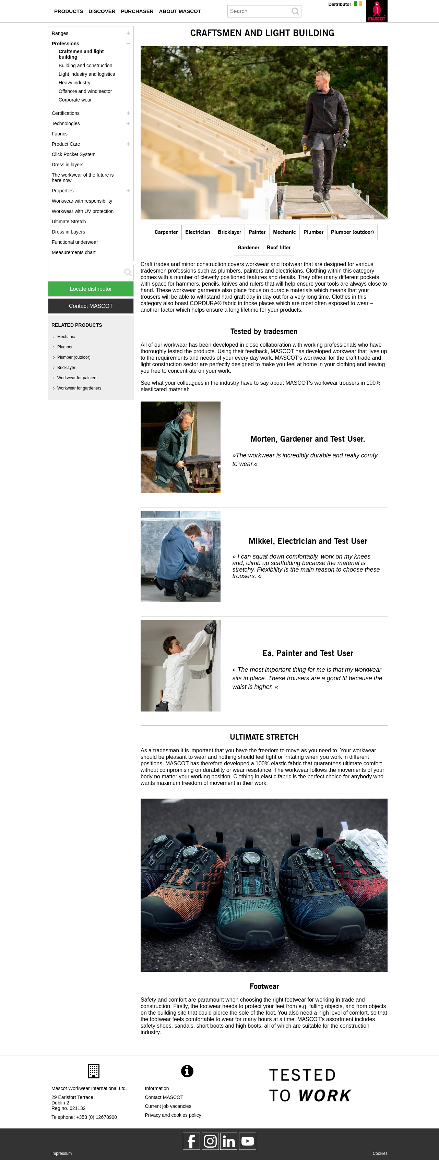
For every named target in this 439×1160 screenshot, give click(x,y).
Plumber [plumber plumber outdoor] (313, 231)
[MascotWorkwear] (191, 1141)
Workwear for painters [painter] (77, 377)
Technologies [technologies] (66, 123)
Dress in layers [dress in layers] (68, 164)
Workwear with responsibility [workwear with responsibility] (82, 201)
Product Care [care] (66, 144)
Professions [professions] (65, 43)
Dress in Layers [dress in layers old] (68, 232)
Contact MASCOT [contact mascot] (164, 1097)
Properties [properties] (63, 190)
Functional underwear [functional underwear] (75, 242)
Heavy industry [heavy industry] (75, 82)
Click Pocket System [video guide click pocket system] (74, 154)
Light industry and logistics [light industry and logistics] (87, 74)
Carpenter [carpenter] (166, 231)
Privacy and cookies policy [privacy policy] (173, 1115)
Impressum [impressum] (61, 1153)
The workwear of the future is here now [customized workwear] (83, 177)
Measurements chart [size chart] (74, 252)
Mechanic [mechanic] (284, 231)
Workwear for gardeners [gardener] (79, 388)
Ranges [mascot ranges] (60, 33)
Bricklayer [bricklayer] (229, 231)
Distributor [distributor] (340, 4)
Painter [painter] (257, 231)
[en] (377, 11)
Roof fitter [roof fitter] (278, 247)
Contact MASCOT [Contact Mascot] (91, 306)
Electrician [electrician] (197, 231)
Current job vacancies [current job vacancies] (168, 1106)
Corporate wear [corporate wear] (75, 100)
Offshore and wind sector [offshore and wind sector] (85, 91)
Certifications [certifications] (66, 113)
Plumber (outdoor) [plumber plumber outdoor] (352, 231)
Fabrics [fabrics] (60, 133)
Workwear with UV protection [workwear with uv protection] (83, 211)
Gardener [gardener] (248, 247)
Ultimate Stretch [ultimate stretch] (69, 221)
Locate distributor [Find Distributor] (91, 289)
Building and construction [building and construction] (85, 65)
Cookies (380, 1153)
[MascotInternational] (247, 1141)
